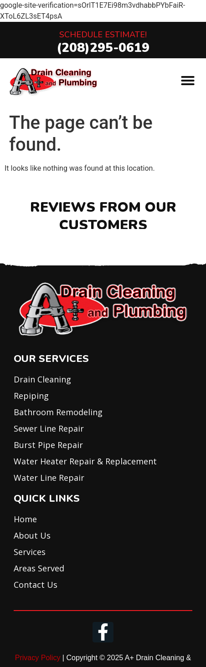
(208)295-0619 (103, 47)
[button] (188, 81)
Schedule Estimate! (103, 34)
